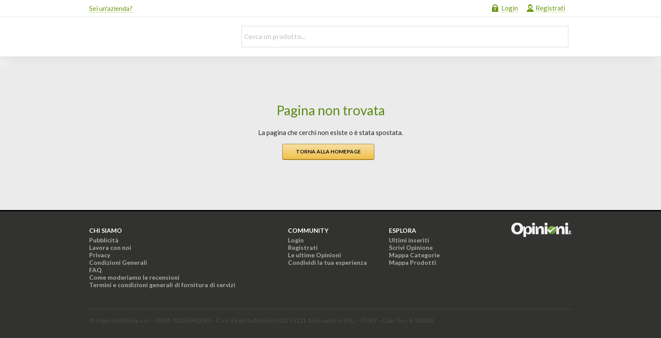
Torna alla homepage (328, 151)
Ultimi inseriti (409, 240)
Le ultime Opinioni (314, 255)
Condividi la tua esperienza (327, 262)
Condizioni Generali (118, 262)
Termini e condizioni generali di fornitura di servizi (162, 284)
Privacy (99, 255)
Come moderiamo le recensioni (134, 277)
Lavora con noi (110, 247)
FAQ (95, 270)
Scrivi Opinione (411, 247)
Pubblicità (104, 240)
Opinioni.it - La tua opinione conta (157, 37)
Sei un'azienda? (111, 8)
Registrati (550, 8)
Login (509, 8)
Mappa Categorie (414, 255)
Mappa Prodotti (412, 262)
